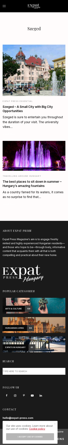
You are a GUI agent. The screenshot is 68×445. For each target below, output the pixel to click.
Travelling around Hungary (22, 176)
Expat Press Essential (18, 101)
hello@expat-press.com (18, 417)
